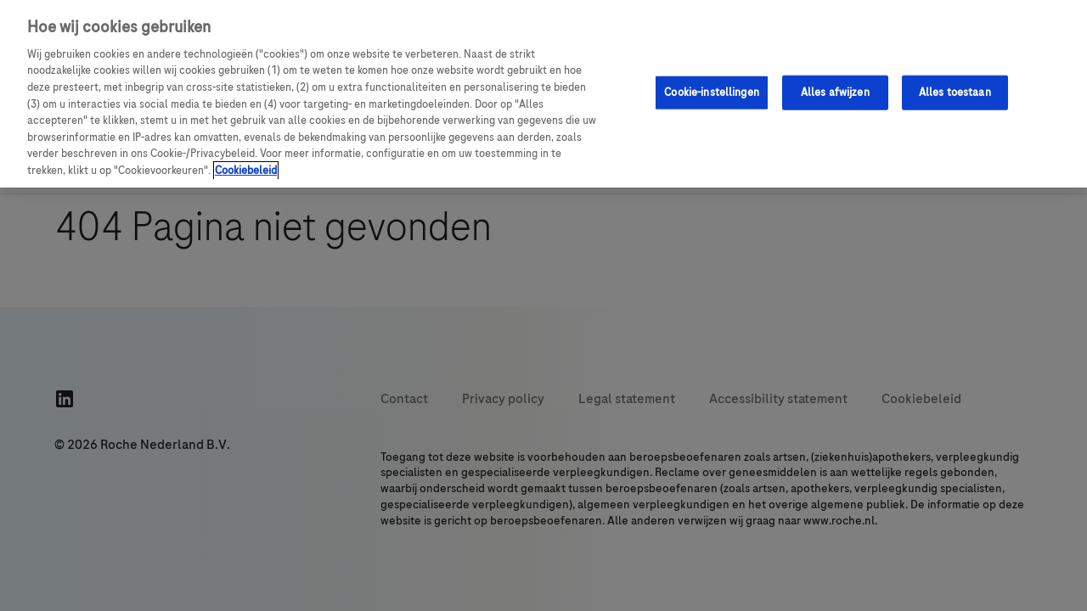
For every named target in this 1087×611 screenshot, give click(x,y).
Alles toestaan (955, 91)
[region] (543, 94)
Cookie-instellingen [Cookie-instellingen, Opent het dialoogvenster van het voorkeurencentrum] (711, 91)
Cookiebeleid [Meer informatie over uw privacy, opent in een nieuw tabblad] (246, 170)
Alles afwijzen (835, 91)
